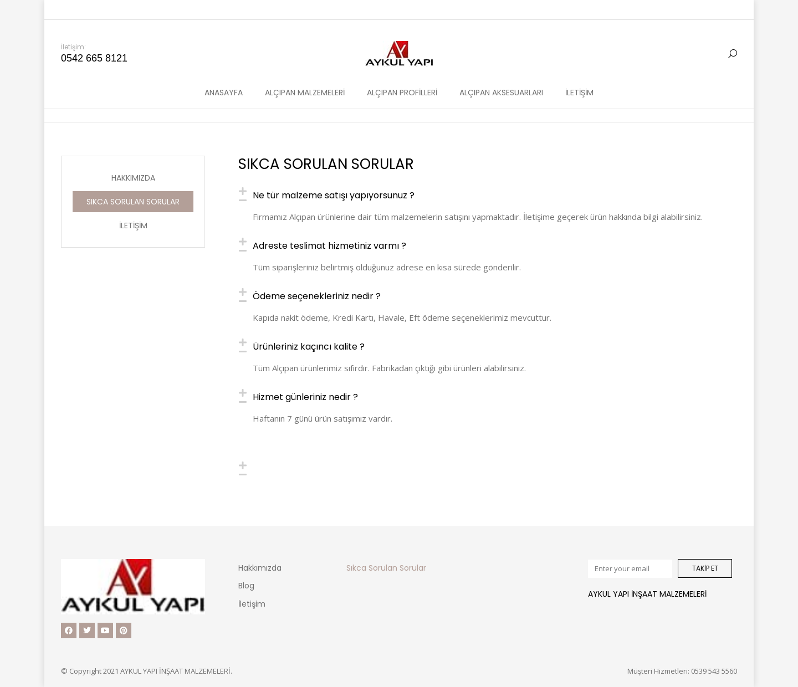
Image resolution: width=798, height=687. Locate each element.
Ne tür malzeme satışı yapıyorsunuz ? (334, 196)
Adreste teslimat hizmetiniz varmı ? (329, 246)
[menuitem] (223, 73)
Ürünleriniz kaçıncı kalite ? (309, 347)
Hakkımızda (133, 177)
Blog (246, 585)
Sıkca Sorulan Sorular (133, 201)
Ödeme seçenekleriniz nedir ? (317, 297)
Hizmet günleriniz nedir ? (305, 397)
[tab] (486, 195)
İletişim (133, 225)
